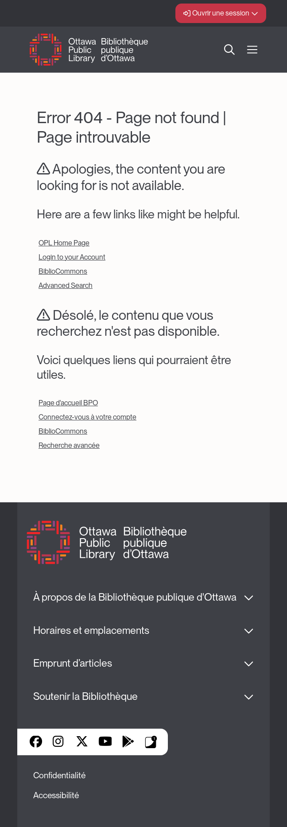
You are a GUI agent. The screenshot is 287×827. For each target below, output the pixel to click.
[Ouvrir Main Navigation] (252, 49)
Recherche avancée (69, 445)
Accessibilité (56, 795)
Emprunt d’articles (72, 663)
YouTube (105, 742)
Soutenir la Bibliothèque (85, 696)
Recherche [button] (229, 49)
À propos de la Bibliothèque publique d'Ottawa (135, 597)
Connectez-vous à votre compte (87, 417)
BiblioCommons (63, 271)
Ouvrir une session (220, 13)
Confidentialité (59, 775)
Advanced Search (66, 285)
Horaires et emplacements (91, 630)
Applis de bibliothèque (151, 742)
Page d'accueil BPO (68, 403)
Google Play (128, 742)
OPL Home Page (64, 243)
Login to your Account (72, 257)
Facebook (36, 742)
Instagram (59, 742)
